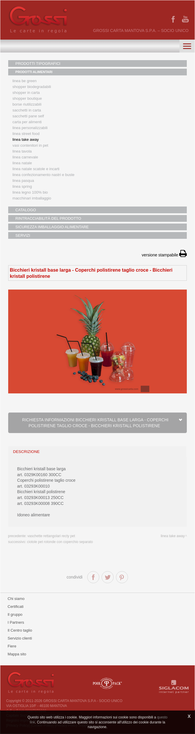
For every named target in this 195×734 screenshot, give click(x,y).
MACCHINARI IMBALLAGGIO (32, 198)
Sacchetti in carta (27, 110)
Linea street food (26, 133)
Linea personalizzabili (30, 128)
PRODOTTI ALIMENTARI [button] (34, 72)
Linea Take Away (26, 139)
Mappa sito (17, 654)
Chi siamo (16, 598)
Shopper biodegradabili (32, 86)
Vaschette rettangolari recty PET (51, 536)
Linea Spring (22, 186)
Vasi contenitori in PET (30, 145)
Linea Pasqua (23, 180)
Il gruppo (15, 614)
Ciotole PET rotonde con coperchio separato (60, 542)
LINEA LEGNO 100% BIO (30, 192)
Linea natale (22, 163)
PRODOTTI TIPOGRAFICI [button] (38, 63)
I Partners (16, 622)
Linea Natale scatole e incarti (36, 169)
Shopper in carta (26, 92)
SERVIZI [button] (23, 235)
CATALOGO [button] (26, 210)
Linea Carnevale (25, 157)
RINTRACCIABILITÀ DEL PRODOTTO (48, 218)
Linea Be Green (25, 81)
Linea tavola (22, 151)
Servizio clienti (20, 638)
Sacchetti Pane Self (28, 116)
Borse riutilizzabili (27, 104)
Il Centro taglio (20, 630)
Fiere (12, 646)
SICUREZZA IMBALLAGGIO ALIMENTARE (52, 227)
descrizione (26, 451)
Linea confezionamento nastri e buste (44, 174)
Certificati (15, 606)
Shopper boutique (27, 98)
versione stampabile (164, 255)
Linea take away (173, 536)
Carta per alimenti (27, 122)
